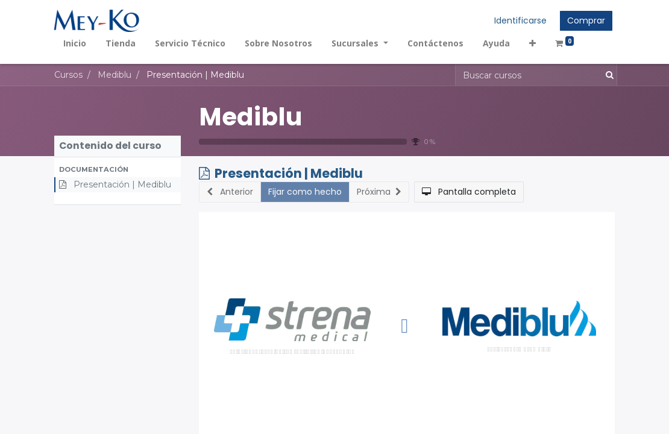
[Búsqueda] (607, 75)
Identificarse (520, 20)
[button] (533, 43)
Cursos (68, 74)
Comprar (586, 20)
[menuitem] (75, 43)
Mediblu (250, 116)
